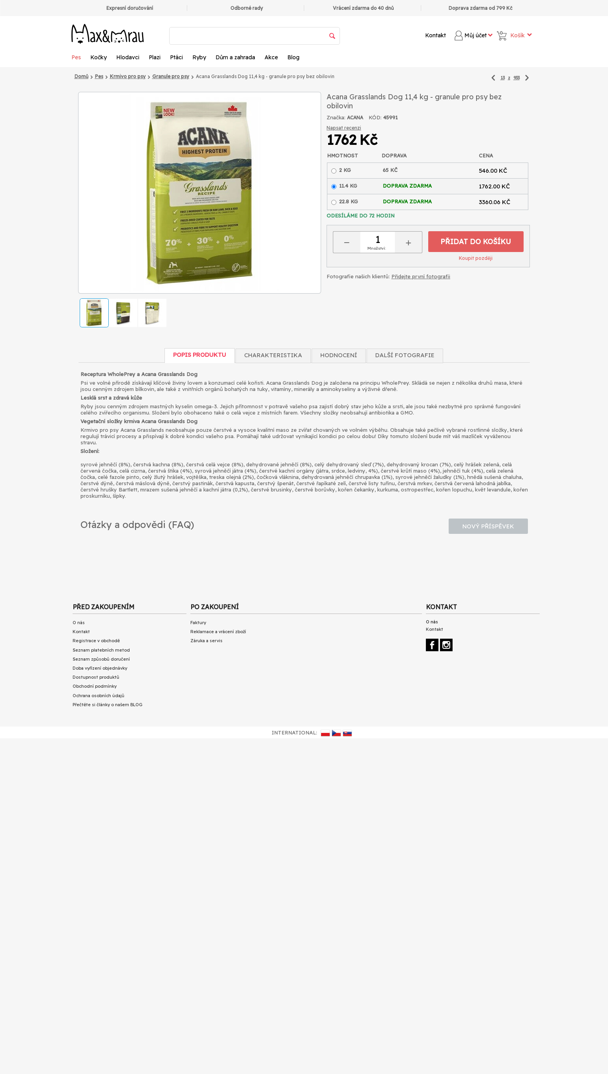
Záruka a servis (206, 640)
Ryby (199, 57)
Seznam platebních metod (101, 650)
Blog (293, 57)
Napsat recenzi (344, 128)
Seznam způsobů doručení (101, 659)
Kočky (98, 57)
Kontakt (435, 35)
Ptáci (176, 57)
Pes (76, 57)
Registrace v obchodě (96, 640)
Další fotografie (405, 355)
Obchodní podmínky (95, 686)
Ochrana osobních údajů (98, 695)
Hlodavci (127, 57)
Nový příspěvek (488, 526)
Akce (271, 57)
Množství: (376, 248)
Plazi (155, 57)
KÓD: (375, 117)
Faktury (198, 622)
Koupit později (476, 258)
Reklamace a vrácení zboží (218, 631)
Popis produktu (199, 354)
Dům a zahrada (235, 57)
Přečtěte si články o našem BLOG (107, 704)
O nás (79, 622)
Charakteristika (273, 355)
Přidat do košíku (475, 241)
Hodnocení (338, 355)
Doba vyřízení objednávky (100, 668)
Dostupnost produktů (96, 677)
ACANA (355, 118)
